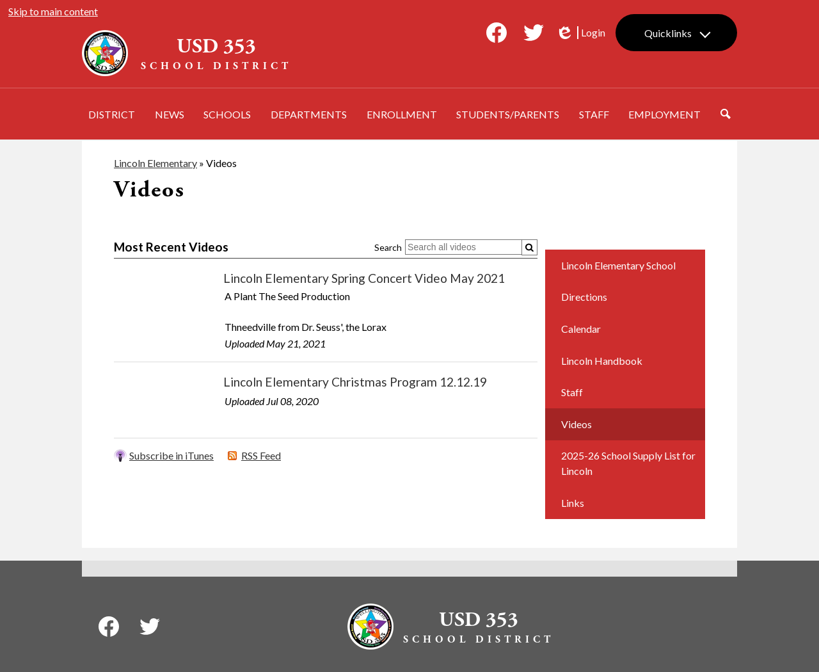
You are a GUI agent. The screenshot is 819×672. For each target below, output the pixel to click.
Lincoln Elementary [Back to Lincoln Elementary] (155, 163)
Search (388, 247)
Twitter (533, 35)
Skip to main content (53, 11)
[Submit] (529, 247)
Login (580, 32)
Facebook (496, 35)
